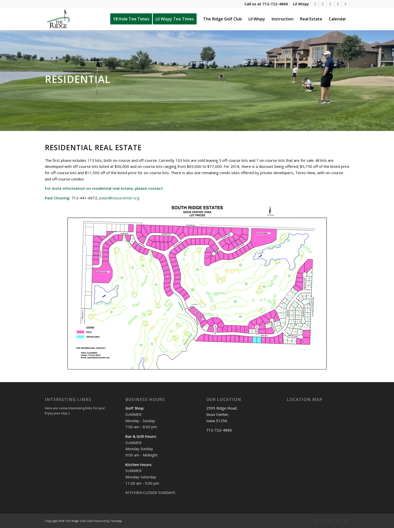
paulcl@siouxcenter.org (119, 197)
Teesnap (116, 521)
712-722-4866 (275, 3)
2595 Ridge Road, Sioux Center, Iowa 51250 (221, 414)
